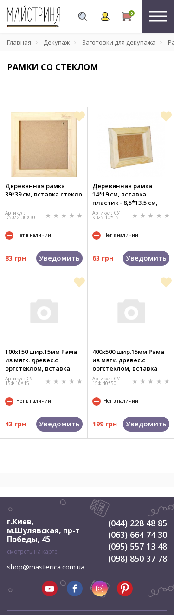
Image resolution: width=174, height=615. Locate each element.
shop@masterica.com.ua (45, 566)
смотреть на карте (32, 552)
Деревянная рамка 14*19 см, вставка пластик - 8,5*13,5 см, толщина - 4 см (125, 194)
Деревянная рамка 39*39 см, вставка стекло (43, 190)
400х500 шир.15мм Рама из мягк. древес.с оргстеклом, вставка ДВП (128, 360)
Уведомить (59, 257)
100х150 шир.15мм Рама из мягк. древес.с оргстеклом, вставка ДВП (41, 360)
